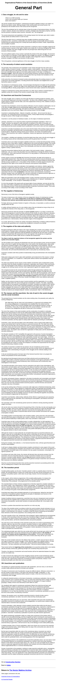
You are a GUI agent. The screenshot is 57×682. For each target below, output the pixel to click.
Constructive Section (13, 662)
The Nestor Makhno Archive (20, 670)
